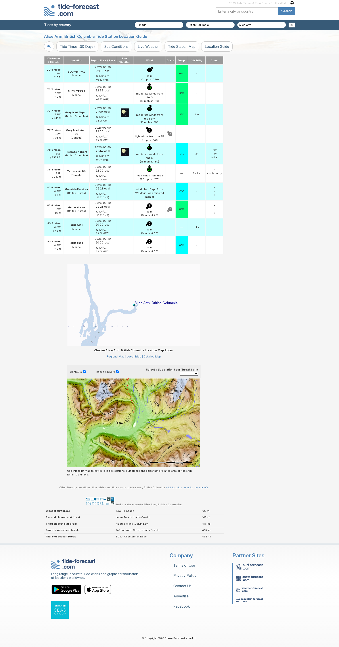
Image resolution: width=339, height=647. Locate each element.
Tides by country (57, 25)
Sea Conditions (116, 46)
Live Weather (148, 46)
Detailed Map (152, 356)
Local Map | (135, 356)
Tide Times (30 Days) (77, 46)
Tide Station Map (181, 46)
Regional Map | (116, 356)
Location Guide (217, 46)
